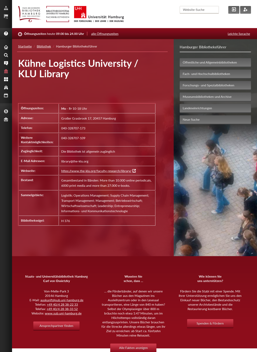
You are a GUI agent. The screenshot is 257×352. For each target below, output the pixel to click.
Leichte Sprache (239, 34)
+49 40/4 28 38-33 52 (62, 309)
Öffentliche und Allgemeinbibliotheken (210, 62)
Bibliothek (44, 46)
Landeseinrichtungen (197, 108)
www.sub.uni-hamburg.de (63, 313)
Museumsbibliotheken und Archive (207, 96)
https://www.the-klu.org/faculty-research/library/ (96, 171)
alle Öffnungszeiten (104, 34)
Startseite (25, 46)
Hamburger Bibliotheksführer (203, 47)
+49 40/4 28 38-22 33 (62, 304)
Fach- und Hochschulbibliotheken (206, 74)
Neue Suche (191, 119)
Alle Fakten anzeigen (133, 348)
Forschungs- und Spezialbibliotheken (208, 85)
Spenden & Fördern (210, 323)
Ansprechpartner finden (56, 326)
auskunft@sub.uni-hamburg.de (61, 300)
